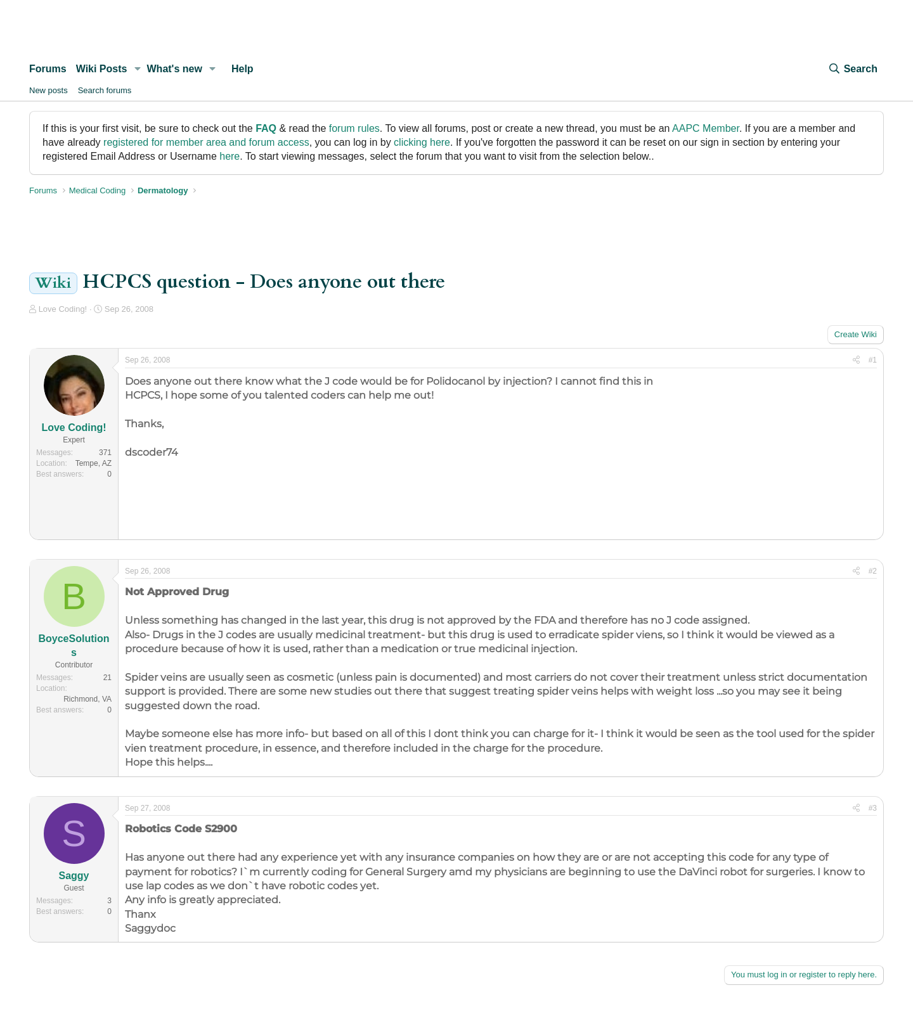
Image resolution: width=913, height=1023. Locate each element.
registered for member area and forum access (206, 142)
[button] (137, 69)
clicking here (422, 142)
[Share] (856, 360)
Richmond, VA (87, 699)
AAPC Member (705, 128)
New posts (48, 90)
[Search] (853, 69)
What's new (174, 68)
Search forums (105, 90)
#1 (873, 360)
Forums (48, 68)
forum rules (354, 128)
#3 (873, 808)
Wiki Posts (101, 68)
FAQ (266, 128)
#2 (873, 571)
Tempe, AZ (93, 463)
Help (242, 68)
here (229, 156)
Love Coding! (63, 309)
